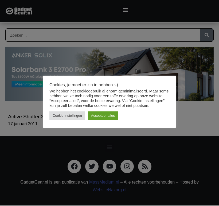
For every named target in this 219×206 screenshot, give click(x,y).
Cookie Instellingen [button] (67, 116)
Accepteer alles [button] (103, 116)
